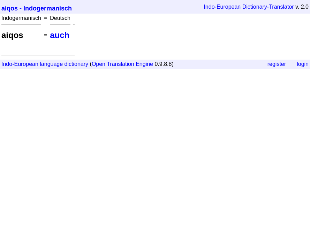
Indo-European (222, 7)
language (51, 64)
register (276, 64)
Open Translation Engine (122, 64)
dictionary (76, 64)
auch (59, 35)
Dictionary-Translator (268, 7)
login (303, 64)
